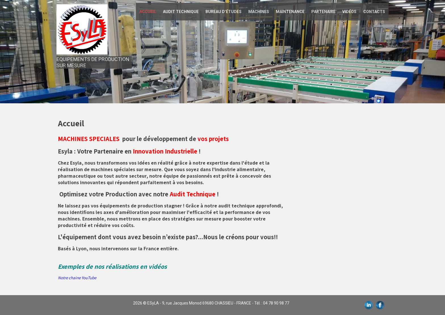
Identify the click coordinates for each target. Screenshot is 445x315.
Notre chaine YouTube (77, 277)
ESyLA (153, 303)
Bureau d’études (223, 11)
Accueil (147, 11)
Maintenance (290, 11)
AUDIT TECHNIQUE (181, 11)
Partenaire (323, 11)
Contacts (374, 11)
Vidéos (349, 11)
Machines (258, 11)
